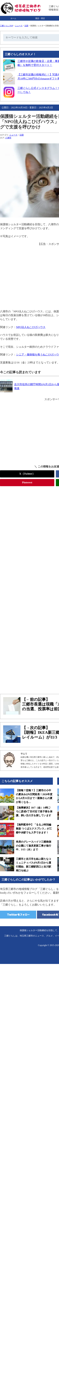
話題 (26, 26)
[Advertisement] (29, 431)
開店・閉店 (40, 18)
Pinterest (27, 482)
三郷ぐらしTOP (6, 26)
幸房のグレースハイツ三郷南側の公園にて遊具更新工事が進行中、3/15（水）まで (33, 845)
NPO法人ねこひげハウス (30, 327)
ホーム (13, 18)
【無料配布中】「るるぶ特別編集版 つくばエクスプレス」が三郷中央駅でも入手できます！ (34, 828)
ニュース (18, 26)
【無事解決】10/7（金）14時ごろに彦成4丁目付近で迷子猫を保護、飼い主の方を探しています (34, 811)
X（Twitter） (27, 473)
